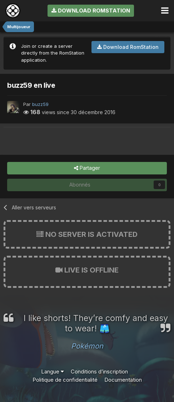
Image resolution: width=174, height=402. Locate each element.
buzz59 (40, 104)
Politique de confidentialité (65, 379)
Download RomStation (90, 10)
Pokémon (87, 346)
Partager (87, 168)
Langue (52, 371)
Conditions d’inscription (99, 371)
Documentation (123, 379)
